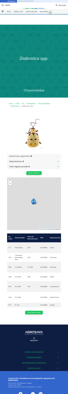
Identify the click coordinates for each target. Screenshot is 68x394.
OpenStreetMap (50, 229)
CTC (22, 103)
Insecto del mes (31, 12)
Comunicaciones (34, 357)
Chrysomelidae (44, 103)
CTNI (17, 103)
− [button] (10, 183)
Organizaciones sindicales (34, 363)
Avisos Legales (34, 368)
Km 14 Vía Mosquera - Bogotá (23, 383)
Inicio (9, 12)
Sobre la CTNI (18, 12)
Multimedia (44, 12)
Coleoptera (31, 103)
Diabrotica (15, 106)
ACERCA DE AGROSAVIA (34, 352)
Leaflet (41, 229)
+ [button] (10, 180)
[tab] (34, 352)
